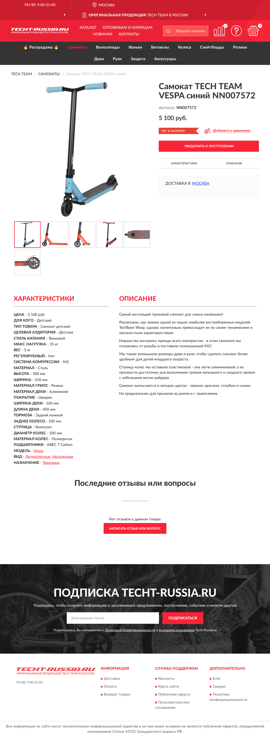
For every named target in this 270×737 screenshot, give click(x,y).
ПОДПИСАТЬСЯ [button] (182, 618)
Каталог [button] (88, 28)
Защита (138, 59)
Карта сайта (168, 687)
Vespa (38, 451)
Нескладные (62, 457)
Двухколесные (37, 457)
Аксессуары (165, 59)
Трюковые (51, 463)
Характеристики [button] (184, 163)
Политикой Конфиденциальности (130, 630)
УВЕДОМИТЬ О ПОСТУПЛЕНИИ (209, 146)
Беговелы (160, 47)
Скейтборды (212, 47)
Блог (217, 679)
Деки (99, 59)
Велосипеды (108, 47)
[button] (236, 30)
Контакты (129, 34)
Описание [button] (234, 163)
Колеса (184, 47)
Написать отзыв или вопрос (135, 528)
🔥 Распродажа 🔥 (41, 47)
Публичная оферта (174, 695)
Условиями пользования (177, 630)
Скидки (219, 687)
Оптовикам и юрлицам (127, 28)
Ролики (240, 47)
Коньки (135, 47)
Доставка (112, 679)
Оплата (110, 687)
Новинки (102, 34)
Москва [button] (200, 184)
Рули (117, 59)
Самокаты (77, 47)
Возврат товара (117, 695)
